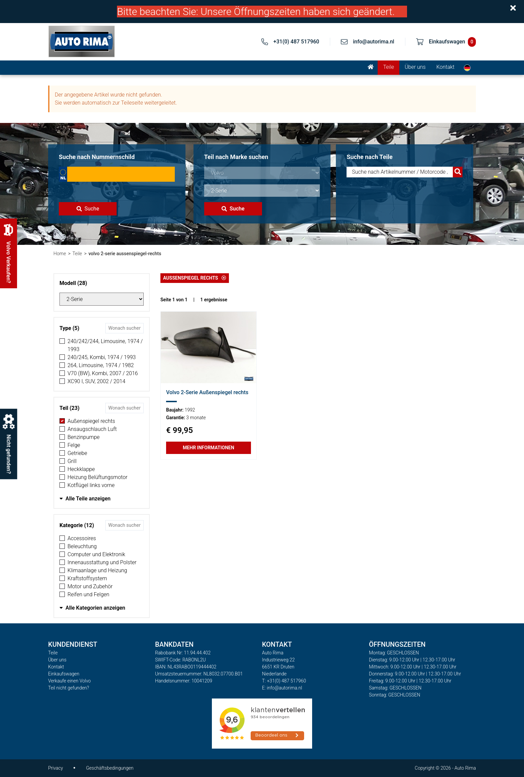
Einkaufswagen (63, 673)
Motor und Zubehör (90, 586)
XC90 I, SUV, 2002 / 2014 (96, 381)
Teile (388, 67)
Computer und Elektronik (96, 554)
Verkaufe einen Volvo (69, 680)
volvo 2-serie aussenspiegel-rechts (125, 253)
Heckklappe (81, 469)
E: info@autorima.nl (282, 687)
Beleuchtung (82, 546)
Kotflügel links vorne (91, 485)
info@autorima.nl (373, 41)
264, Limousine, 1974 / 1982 (101, 365)
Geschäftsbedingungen (109, 768)
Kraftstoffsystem (87, 578)
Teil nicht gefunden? (68, 687)
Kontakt (445, 67)
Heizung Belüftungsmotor (97, 477)
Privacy (55, 768)
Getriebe (77, 453)
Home (59, 253)
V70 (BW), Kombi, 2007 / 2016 (103, 373)
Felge (74, 445)
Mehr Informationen (208, 447)
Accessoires (82, 538)
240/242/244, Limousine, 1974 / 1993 (105, 345)
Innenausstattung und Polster (102, 562)
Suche (88, 208)
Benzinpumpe (84, 437)
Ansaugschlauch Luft (92, 429)
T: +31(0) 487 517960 (284, 680)
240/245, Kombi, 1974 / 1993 (102, 357)
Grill (72, 461)
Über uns (415, 67)
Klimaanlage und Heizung (97, 570)
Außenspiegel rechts (91, 421)
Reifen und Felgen (88, 594)
